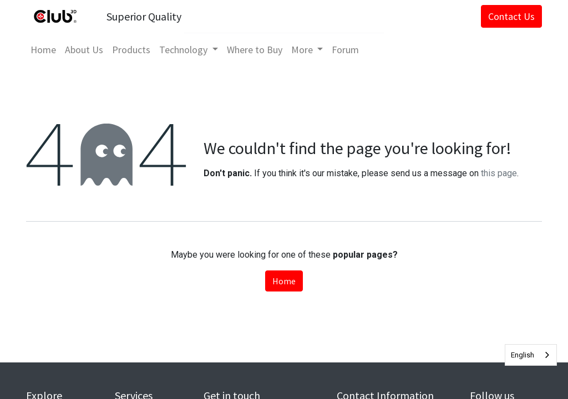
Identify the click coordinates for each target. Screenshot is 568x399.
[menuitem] (43, 50)
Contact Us (511, 16)
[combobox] (531, 355)
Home (284, 281)
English (522, 355)
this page (499, 173)
